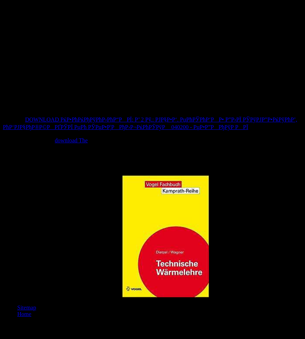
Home (24, 314)
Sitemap (26, 307)
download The (71, 140)
